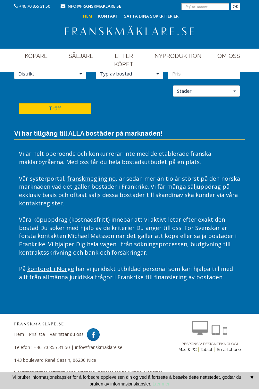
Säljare (81, 55)
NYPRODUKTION (178, 55)
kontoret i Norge (50, 269)
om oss (228, 55)
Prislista (37, 334)
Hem (87, 16)
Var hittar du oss (67, 334)
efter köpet (123, 59)
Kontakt (108, 16)
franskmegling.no (91, 178)
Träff (55, 108)
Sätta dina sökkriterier (151, 16)
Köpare (36, 55)
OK (235, 6)
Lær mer (161, 383)
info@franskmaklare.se (93, 6)
